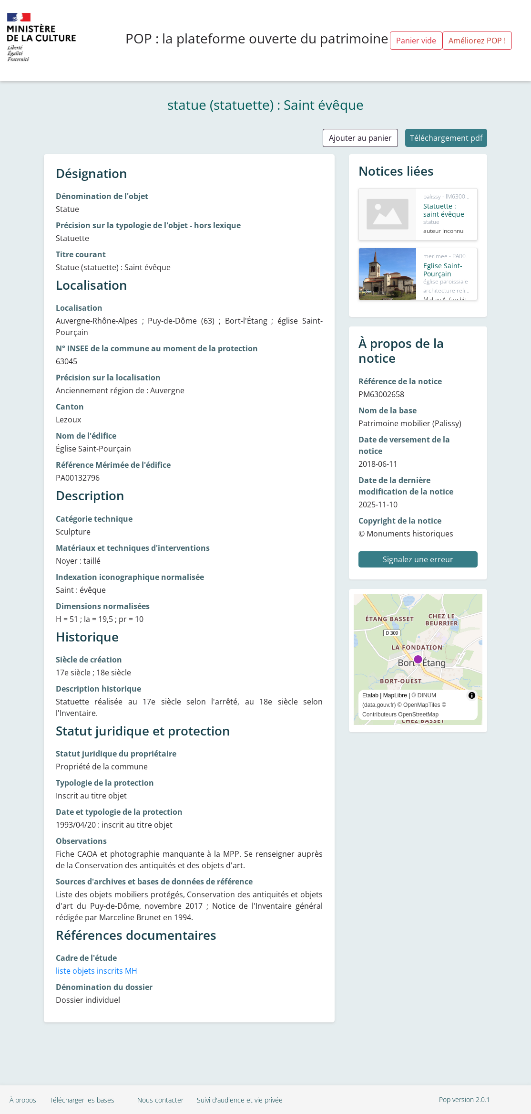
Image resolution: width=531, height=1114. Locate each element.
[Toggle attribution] (472, 695)
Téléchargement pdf (446, 138)
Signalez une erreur (418, 559)
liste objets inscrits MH (96, 971)
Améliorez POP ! (477, 40)
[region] (418, 659)
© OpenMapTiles (419, 705)
